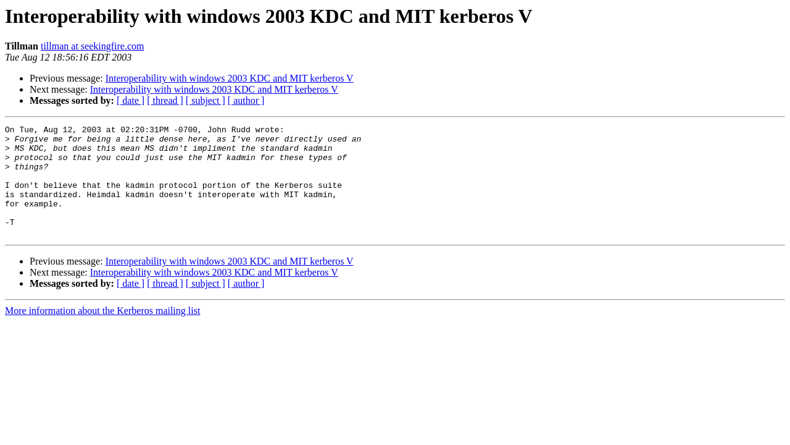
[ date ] (130, 100)
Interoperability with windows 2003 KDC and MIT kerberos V (230, 78)
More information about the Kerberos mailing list (102, 333)
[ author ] (246, 100)
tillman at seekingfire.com (92, 46)
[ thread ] (165, 100)
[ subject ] (205, 100)
